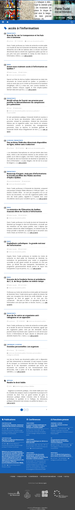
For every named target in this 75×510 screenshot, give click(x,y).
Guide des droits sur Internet (41, 7)
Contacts (39, 3)
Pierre (39, 1)
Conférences (53, 1)
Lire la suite (28, 56)
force (37, 507)
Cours (71, 1)
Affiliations (33, 3)
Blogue (70, 16)
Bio (28, 3)
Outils (71, 5)
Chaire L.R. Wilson (41, 509)
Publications (45, 1)
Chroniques (60, 16)
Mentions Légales (42, 483)
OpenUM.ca (44, 507)
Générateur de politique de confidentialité (61, 7)
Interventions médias (63, 1)
